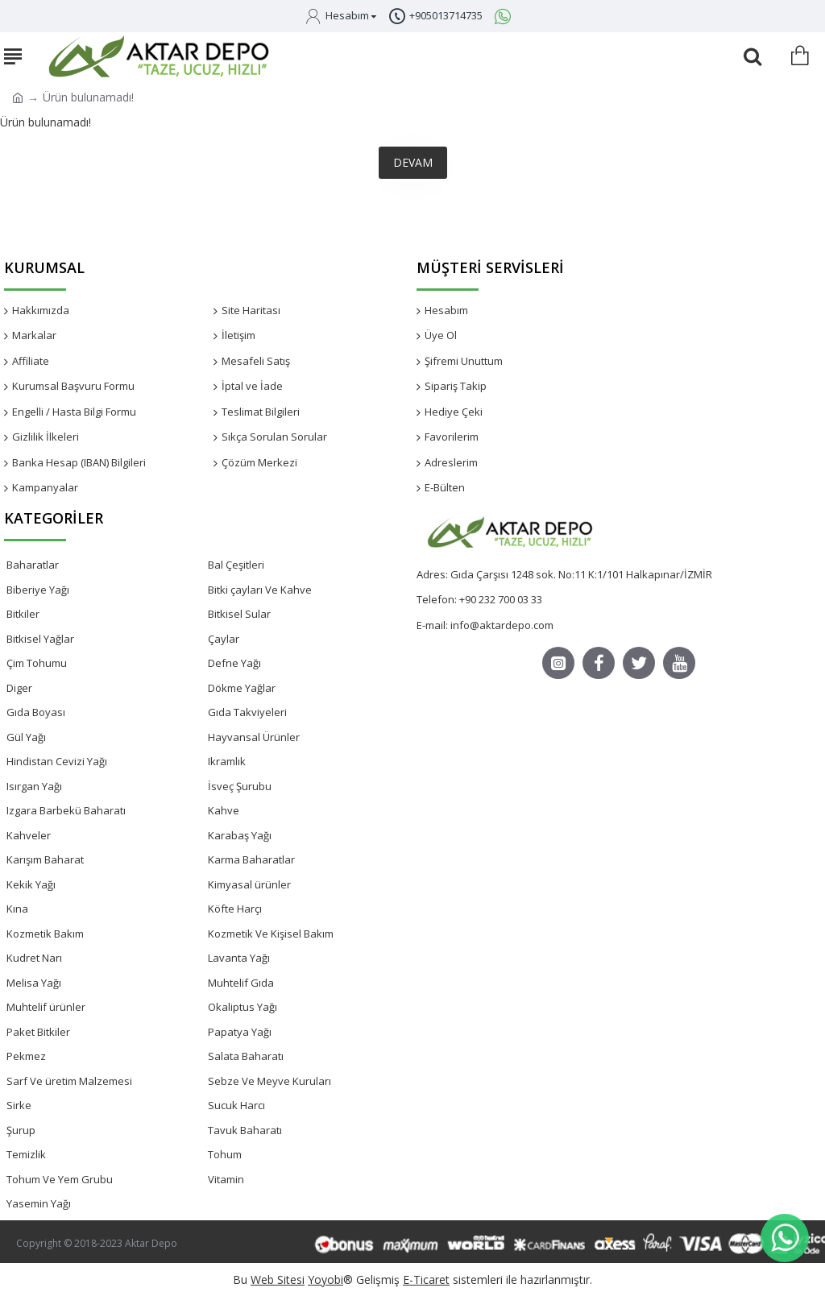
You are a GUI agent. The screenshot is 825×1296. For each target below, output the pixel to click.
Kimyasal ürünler (249, 884)
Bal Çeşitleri (236, 564)
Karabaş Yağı (240, 835)
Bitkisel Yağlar (40, 638)
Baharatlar (32, 564)
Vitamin (226, 1179)
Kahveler (28, 835)
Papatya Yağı (240, 1032)
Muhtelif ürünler (45, 1007)
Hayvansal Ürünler (254, 737)
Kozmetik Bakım (45, 933)
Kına (17, 908)
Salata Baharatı (246, 1056)
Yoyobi (325, 1279)
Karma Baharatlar (251, 859)
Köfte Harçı (235, 908)
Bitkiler (22, 614)
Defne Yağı (234, 663)
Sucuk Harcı (236, 1105)
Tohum (225, 1154)
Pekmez (26, 1056)
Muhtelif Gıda (241, 982)
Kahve (223, 810)
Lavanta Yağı (239, 957)
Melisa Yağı (33, 982)
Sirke (18, 1105)
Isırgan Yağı (34, 786)
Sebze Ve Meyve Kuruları (269, 1081)
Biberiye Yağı (37, 589)
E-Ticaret (426, 1279)
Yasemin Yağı (38, 1203)
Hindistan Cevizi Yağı (56, 761)
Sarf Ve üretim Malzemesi (69, 1081)
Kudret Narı (34, 957)
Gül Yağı (26, 737)
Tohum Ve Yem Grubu (59, 1179)
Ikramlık (227, 761)
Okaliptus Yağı (242, 1007)
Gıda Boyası (35, 712)
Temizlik (26, 1154)
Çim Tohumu (36, 663)
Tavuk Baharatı (245, 1130)
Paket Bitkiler (38, 1032)
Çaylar (223, 638)
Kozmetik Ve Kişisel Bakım (271, 933)
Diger (19, 688)
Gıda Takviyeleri (247, 712)
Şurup (20, 1130)
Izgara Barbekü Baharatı (66, 810)
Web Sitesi (278, 1279)
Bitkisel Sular (239, 614)
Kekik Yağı (31, 884)
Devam (413, 162)
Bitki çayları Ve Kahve (260, 589)
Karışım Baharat (45, 859)
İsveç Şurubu (240, 786)
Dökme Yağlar (242, 688)
